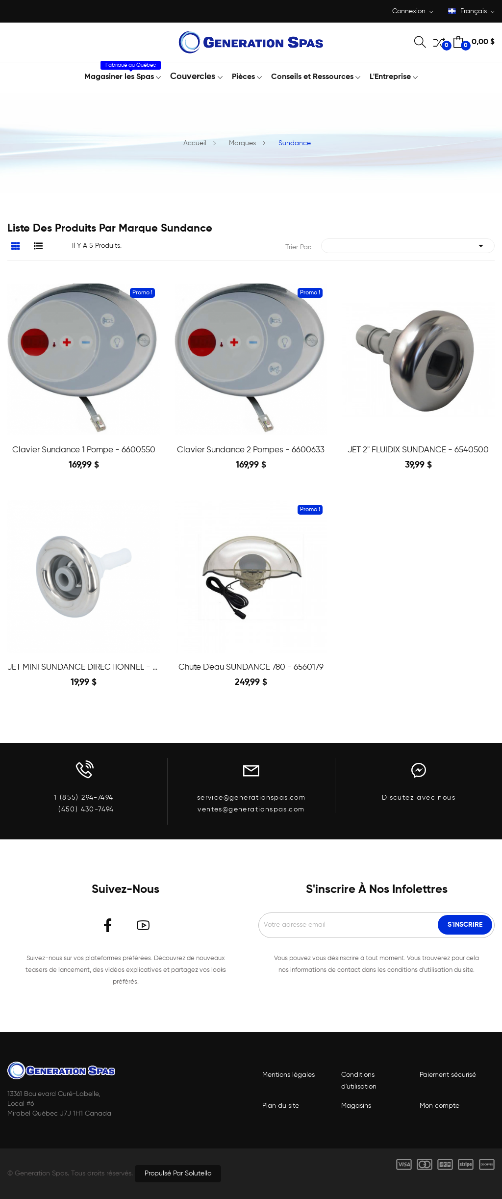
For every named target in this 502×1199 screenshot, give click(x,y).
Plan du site (280, 1105)
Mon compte (439, 1105)
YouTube (143, 925)
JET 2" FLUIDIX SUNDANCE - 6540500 (418, 450)
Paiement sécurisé (448, 1074)
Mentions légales (288, 1074)
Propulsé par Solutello (178, 1173)
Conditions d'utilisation (358, 1080)
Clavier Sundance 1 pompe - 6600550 (83, 450)
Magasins (356, 1105)
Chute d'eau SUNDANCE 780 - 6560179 (251, 667)
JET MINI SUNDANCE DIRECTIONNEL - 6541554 (83, 667)
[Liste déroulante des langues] (471, 12)
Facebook (108, 925)
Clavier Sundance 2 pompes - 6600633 (251, 450)
